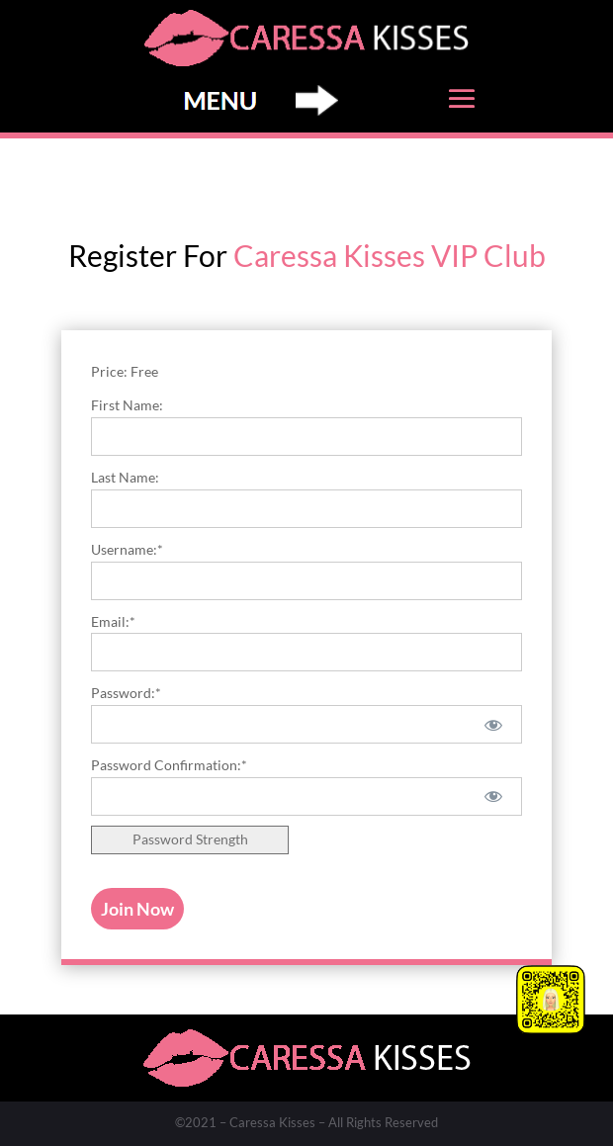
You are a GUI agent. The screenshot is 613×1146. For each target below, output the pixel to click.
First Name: (127, 405)
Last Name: (125, 477)
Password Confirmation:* (169, 764)
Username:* (127, 549)
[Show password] (494, 724)
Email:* (113, 621)
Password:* (126, 692)
